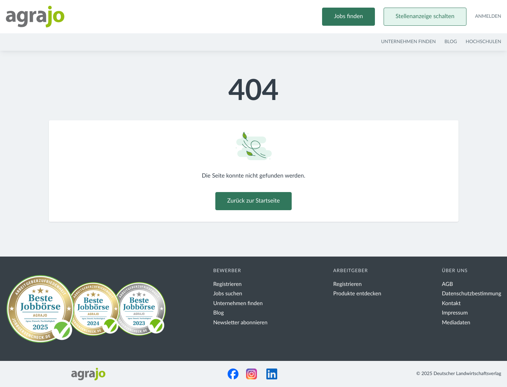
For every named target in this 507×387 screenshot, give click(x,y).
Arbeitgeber (350, 271)
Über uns (455, 271)
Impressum (455, 313)
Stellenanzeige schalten (425, 17)
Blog (450, 41)
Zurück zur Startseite (253, 201)
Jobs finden (348, 17)
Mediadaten (456, 322)
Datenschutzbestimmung (471, 293)
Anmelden (488, 16)
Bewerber (227, 271)
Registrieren (227, 284)
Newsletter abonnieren (240, 322)
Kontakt (451, 303)
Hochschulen (483, 41)
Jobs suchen (227, 293)
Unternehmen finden (408, 41)
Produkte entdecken (357, 293)
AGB (447, 284)
